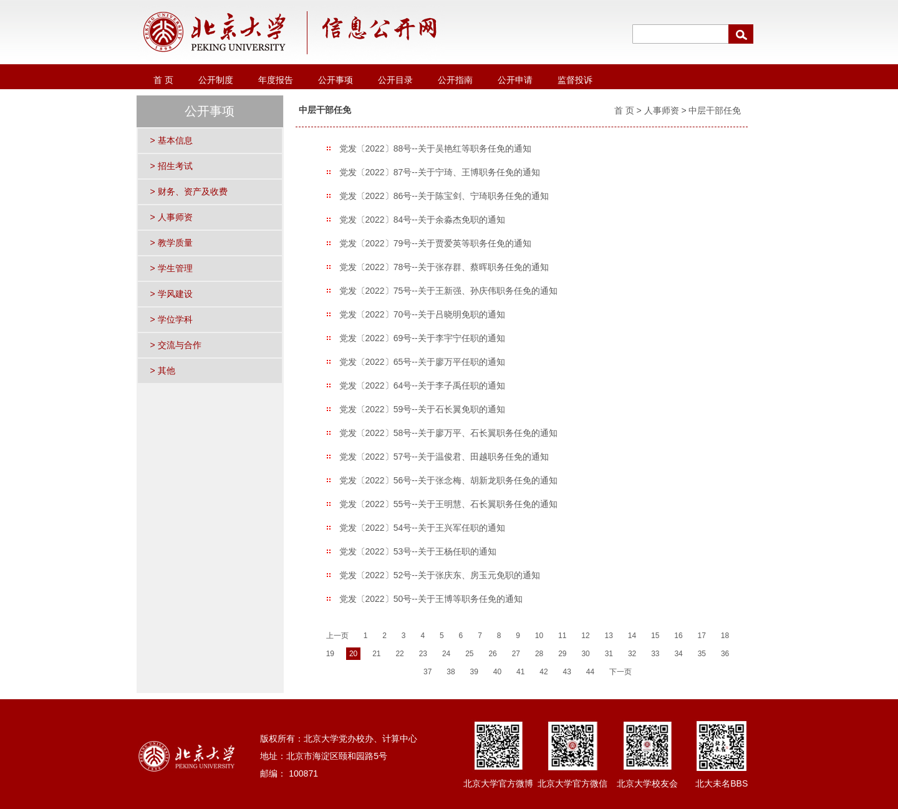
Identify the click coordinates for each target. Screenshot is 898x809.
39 (474, 671)
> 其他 (162, 370)
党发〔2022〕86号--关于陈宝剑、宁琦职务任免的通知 (444, 196)
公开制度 (215, 80)
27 (516, 653)
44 (590, 671)
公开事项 (335, 80)
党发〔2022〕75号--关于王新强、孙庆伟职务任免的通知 (448, 291)
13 (609, 635)
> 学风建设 (171, 294)
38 (451, 671)
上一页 (337, 635)
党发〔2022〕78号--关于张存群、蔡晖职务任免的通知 (444, 267)
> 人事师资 (171, 217)
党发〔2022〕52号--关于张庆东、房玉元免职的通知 (439, 575)
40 (497, 671)
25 (469, 653)
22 (399, 653)
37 (427, 671)
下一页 (620, 671)
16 (678, 635)
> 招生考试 (171, 166)
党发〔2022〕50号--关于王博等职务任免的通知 (431, 599)
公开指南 (455, 80)
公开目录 (395, 80)
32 (632, 653)
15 (655, 635)
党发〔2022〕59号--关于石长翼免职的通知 (422, 409)
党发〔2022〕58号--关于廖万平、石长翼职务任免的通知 (448, 433)
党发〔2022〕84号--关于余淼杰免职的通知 (422, 220)
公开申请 (515, 80)
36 (725, 653)
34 (678, 653)
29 (562, 653)
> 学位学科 (171, 319)
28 (539, 653)
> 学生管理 (171, 268)
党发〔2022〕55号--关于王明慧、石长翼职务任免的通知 (448, 504)
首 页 (163, 80)
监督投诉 (575, 80)
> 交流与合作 (175, 345)
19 (330, 653)
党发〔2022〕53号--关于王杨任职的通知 (417, 551)
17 (702, 635)
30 (585, 653)
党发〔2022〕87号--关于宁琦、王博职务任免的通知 (439, 172)
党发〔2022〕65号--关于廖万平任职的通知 (422, 362)
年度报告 (275, 80)
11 (562, 635)
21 (376, 653)
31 (609, 653)
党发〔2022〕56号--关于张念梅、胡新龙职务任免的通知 (448, 480)
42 (543, 671)
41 (520, 671)
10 (539, 635)
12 (585, 635)
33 (655, 653)
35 (702, 653)
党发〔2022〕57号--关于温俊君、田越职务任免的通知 (444, 457)
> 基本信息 (171, 140)
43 (567, 671)
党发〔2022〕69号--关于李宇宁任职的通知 (422, 338)
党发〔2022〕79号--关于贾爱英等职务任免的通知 (435, 243)
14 (632, 635)
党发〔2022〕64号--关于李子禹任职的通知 (422, 385)
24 (446, 653)
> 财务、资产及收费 (189, 191)
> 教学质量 (171, 243)
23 (423, 653)
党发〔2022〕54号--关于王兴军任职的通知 (422, 528)
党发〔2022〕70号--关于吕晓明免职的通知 (422, 314)
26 (492, 653)
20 (353, 653)
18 (725, 635)
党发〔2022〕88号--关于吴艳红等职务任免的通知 (435, 148)
